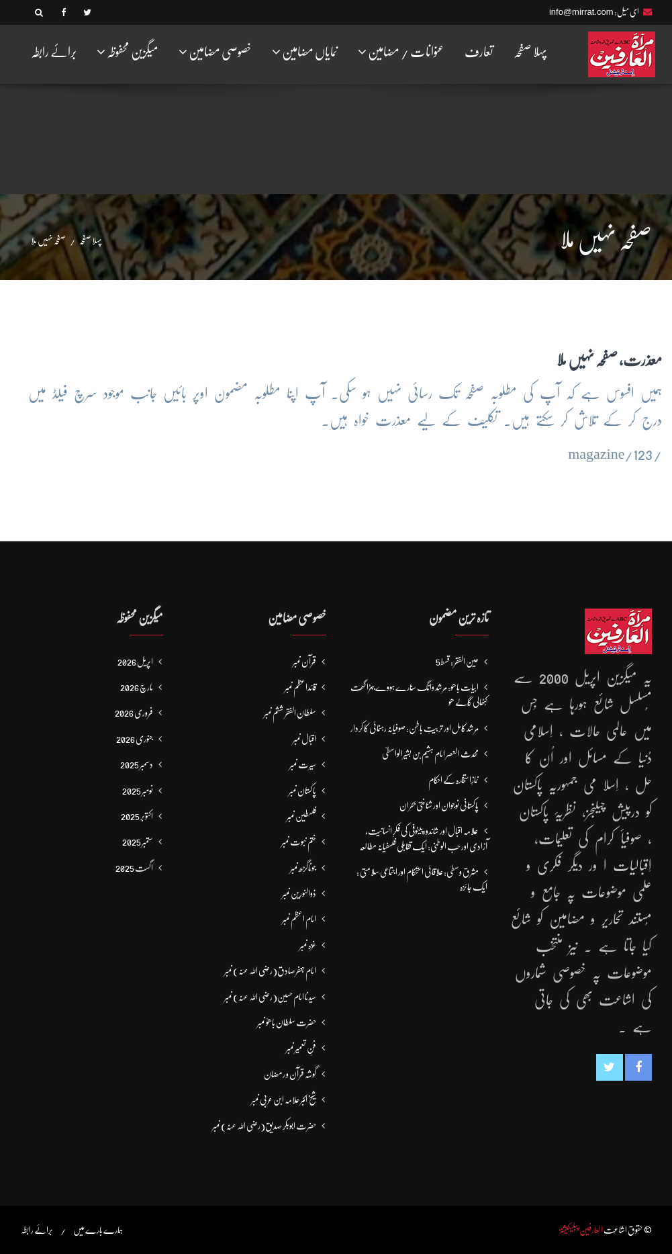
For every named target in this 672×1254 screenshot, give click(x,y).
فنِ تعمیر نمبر (301, 1048)
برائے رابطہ (54, 52)
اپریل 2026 (135, 662)
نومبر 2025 (137, 791)
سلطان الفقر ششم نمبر (290, 713)
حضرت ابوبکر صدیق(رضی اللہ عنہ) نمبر (264, 1126)
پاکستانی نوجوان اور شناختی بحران (439, 805)
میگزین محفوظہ (127, 51)
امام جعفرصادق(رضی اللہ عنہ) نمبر (270, 971)
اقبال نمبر (304, 739)
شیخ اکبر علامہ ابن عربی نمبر (283, 1099)
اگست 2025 (134, 868)
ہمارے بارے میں (98, 1230)
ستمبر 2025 (137, 842)
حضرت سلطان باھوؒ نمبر (286, 1022)
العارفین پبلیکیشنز (581, 1230)
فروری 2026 (134, 713)
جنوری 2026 (134, 739)
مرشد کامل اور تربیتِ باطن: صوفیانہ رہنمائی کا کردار (414, 728)
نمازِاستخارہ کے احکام (453, 780)
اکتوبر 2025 (137, 816)
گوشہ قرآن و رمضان (290, 1074)
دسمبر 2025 (136, 764)
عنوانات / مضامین (401, 51)
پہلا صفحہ (530, 52)
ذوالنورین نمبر (299, 893)
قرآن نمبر (304, 662)
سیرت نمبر (302, 764)
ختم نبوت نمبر (298, 842)
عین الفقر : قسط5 (457, 662)
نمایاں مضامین (305, 51)
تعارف (479, 52)
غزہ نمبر (307, 945)
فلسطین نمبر (301, 816)
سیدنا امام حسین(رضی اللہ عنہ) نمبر (270, 997)
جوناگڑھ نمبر (303, 868)
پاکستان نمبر (302, 791)
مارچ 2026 (136, 687)
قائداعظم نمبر (300, 687)
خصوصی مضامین (215, 51)
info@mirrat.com (581, 12)
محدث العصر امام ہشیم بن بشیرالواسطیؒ (430, 754)
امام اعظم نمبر (299, 919)
